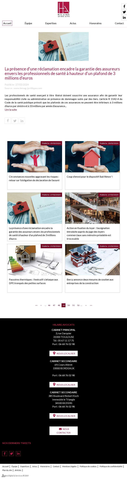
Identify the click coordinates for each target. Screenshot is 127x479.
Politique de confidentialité (111, 466)
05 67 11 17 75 (66, 340)
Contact (119, 23)
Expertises (51, 23)
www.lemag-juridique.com (28, 88)
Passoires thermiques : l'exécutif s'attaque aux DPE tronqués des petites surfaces (33, 281)
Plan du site (7, 470)
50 (69, 305)
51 (73, 305)
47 (54, 305)
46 (49, 305)
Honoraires (95, 23)
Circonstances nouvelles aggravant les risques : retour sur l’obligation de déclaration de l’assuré (34, 178)
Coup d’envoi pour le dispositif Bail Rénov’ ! (90, 176)
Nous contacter (63, 431)
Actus (73, 23)
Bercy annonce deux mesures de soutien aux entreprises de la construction (90, 281)
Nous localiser (66, 353)
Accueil (7, 23)
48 (59, 305)
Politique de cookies (88, 466)
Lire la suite (11, 109)
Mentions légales (69, 466)
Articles (18, 470)
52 (78, 305)
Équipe (28, 23)
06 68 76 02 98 (67, 344)
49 (64, 305)
